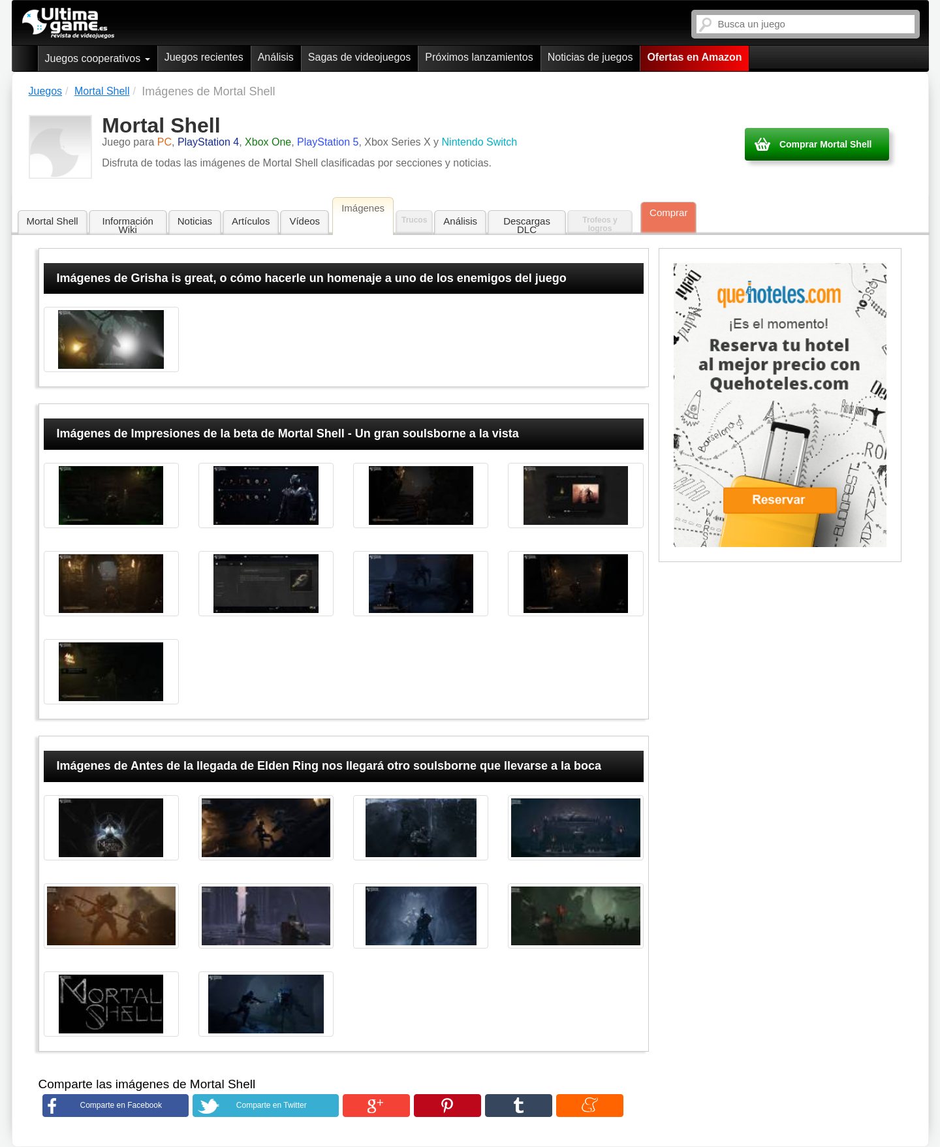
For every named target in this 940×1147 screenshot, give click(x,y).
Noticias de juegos (590, 57)
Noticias (195, 221)
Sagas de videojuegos (359, 57)
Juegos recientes (203, 57)
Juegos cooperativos (97, 58)
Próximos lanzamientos (479, 57)
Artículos (251, 221)
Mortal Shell (52, 221)
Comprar (668, 212)
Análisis (276, 57)
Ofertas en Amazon (694, 57)
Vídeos (304, 221)
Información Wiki (127, 225)
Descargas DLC (526, 225)
